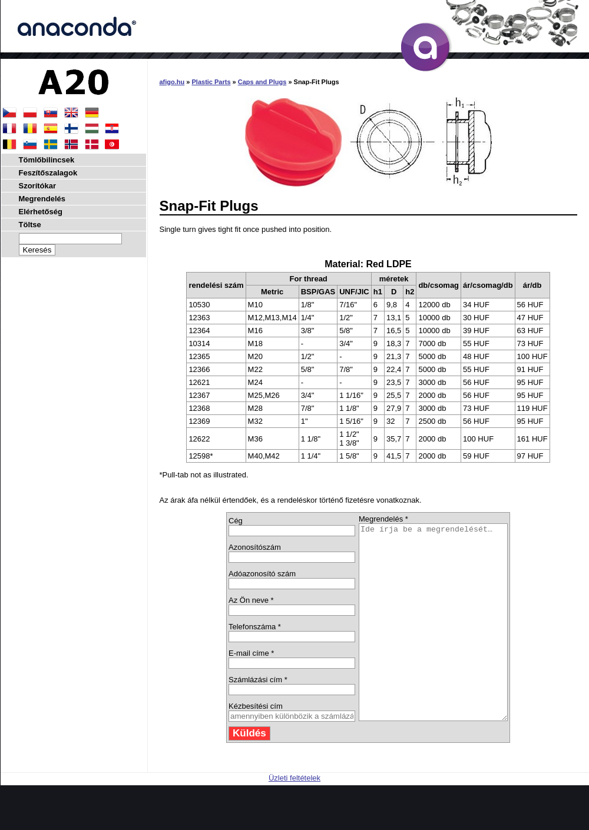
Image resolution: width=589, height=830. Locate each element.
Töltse (30, 224)
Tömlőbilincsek (47, 159)
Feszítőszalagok (48, 172)
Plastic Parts (211, 81)
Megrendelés (42, 198)
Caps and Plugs (262, 81)
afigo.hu (172, 81)
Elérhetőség (40, 211)
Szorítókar (38, 185)
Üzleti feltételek (294, 816)
